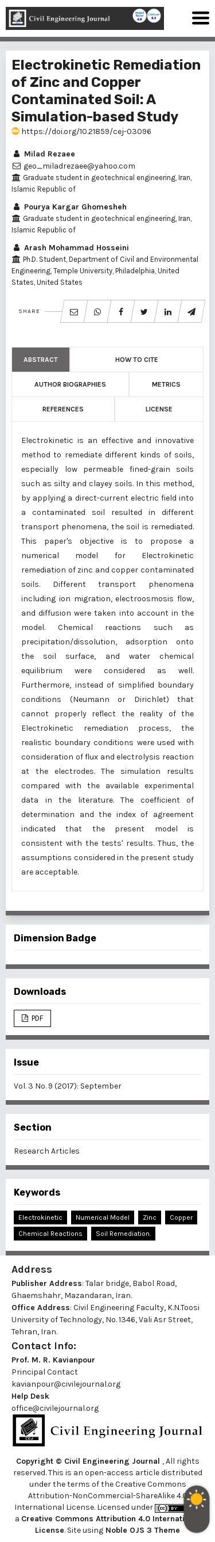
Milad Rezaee (43, 154)
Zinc (150, 1217)
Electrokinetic (40, 1217)
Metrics (166, 384)
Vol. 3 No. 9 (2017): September (68, 1086)
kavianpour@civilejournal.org (65, 1384)
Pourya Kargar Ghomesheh (69, 207)
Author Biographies (70, 384)
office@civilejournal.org (55, 1408)
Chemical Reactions (50, 1234)
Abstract (41, 360)
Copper (181, 1217)
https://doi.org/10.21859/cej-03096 (81, 131)
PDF (36, 1018)
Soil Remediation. (123, 1234)
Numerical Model (103, 1217)
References (63, 409)
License (159, 409)
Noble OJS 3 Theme (141, 1530)
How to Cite (136, 360)
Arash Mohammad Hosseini (70, 248)
